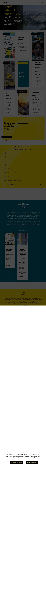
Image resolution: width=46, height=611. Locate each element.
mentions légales (31, 457)
